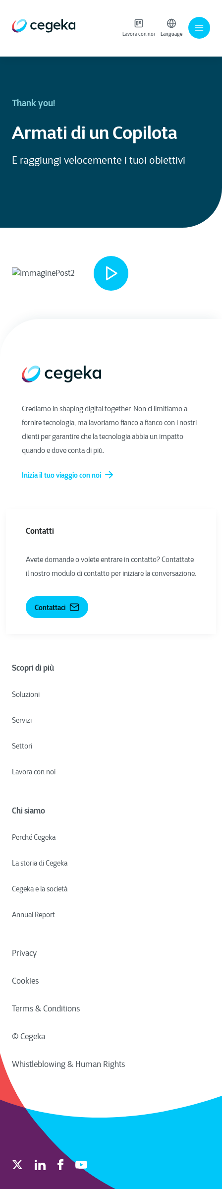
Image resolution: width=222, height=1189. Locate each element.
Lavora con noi (138, 27)
